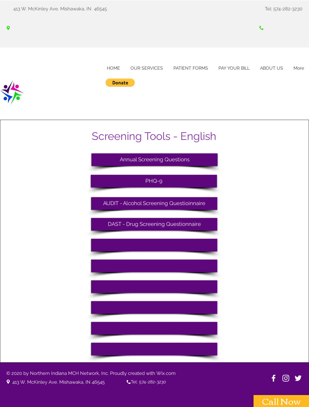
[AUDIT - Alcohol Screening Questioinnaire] (154, 203)
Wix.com (166, 373)
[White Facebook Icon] (273, 378)
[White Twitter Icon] (298, 378)
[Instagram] (285, 378)
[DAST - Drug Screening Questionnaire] (154, 224)
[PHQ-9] (154, 181)
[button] (120, 82)
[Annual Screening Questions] (154, 159)
